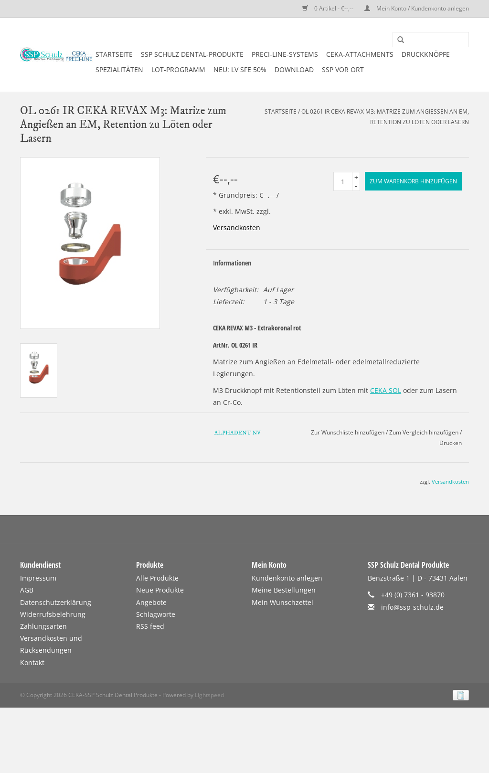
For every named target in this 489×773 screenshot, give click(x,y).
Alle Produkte (157, 577)
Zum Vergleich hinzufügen (424, 432)
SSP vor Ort (343, 69)
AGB (26, 589)
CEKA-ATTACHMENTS (359, 54)
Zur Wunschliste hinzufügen (347, 432)
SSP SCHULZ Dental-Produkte (192, 54)
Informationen (232, 262)
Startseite (114, 54)
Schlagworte (155, 614)
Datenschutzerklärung (55, 602)
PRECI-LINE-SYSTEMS (285, 54)
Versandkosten (236, 227)
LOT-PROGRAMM (178, 69)
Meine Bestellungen (284, 589)
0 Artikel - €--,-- (328, 8)
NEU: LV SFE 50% (239, 69)
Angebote (151, 602)
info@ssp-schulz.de (412, 607)
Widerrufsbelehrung (52, 614)
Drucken (450, 443)
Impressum (38, 577)
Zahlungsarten (43, 626)
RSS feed (150, 626)
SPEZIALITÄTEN (119, 69)
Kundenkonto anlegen (287, 577)
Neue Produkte (160, 589)
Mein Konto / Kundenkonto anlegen (416, 8)
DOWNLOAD (294, 69)
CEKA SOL (385, 390)
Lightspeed (209, 695)
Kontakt (32, 662)
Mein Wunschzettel (282, 602)
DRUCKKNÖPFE (426, 54)
